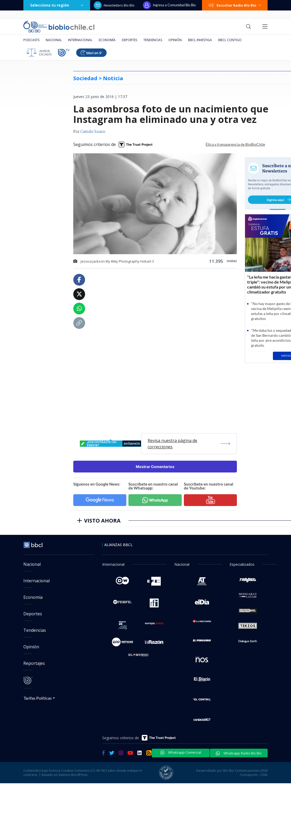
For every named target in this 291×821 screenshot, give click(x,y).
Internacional (80, 40)
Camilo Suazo (92, 132)
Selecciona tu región (56, 5)
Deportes (129, 40)
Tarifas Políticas (38, 697)
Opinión (175, 40)
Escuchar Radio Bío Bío (235, 5)
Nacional (54, 40)
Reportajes (34, 663)
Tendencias (152, 40)
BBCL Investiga (200, 40)
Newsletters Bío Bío (114, 5)
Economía (107, 40)
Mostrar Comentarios (155, 466)
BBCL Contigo (230, 40)
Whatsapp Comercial (180, 752)
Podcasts (31, 40)
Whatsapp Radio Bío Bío (239, 753)
